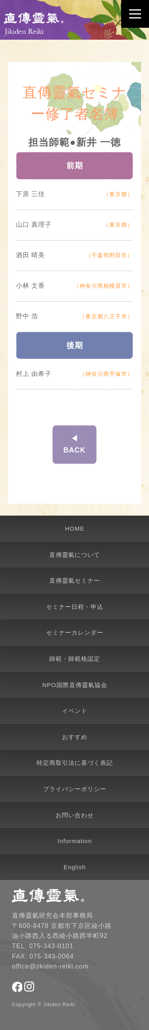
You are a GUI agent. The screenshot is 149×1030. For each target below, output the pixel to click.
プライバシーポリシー (74, 788)
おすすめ (74, 737)
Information (75, 840)
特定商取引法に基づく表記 (75, 762)
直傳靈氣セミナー (74, 580)
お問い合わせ (75, 815)
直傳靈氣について (74, 554)
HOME (75, 528)
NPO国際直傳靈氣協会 (74, 685)
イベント (74, 710)
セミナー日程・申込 (74, 606)
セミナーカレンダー (74, 632)
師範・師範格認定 (74, 658)
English (75, 867)
